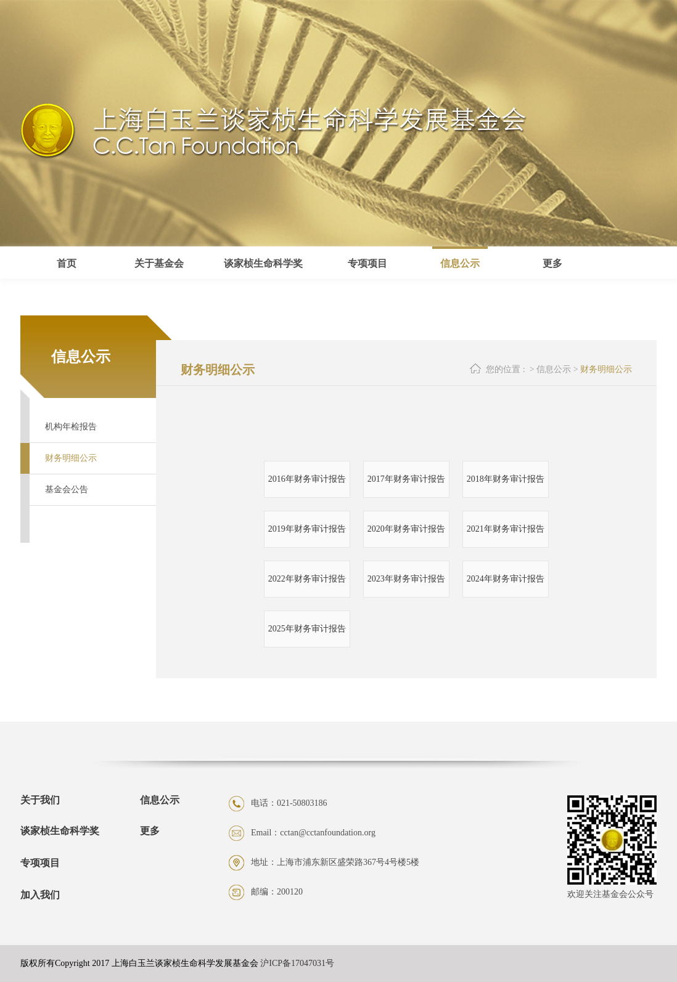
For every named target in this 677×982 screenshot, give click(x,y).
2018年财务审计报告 (505, 479)
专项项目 (40, 863)
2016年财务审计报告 (307, 479)
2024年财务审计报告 (505, 578)
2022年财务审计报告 (307, 578)
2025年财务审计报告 (307, 628)
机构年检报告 (71, 426)
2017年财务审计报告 (406, 479)
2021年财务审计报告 (505, 529)
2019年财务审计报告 (307, 529)
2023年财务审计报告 (406, 578)
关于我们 (40, 800)
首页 (66, 263)
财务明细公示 (71, 458)
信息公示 (460, 263)
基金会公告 (66, 489)
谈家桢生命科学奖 (59, 831)
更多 (150, 831)
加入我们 (40, 895)
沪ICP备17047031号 (297, 963)
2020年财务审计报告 (406, 529)
